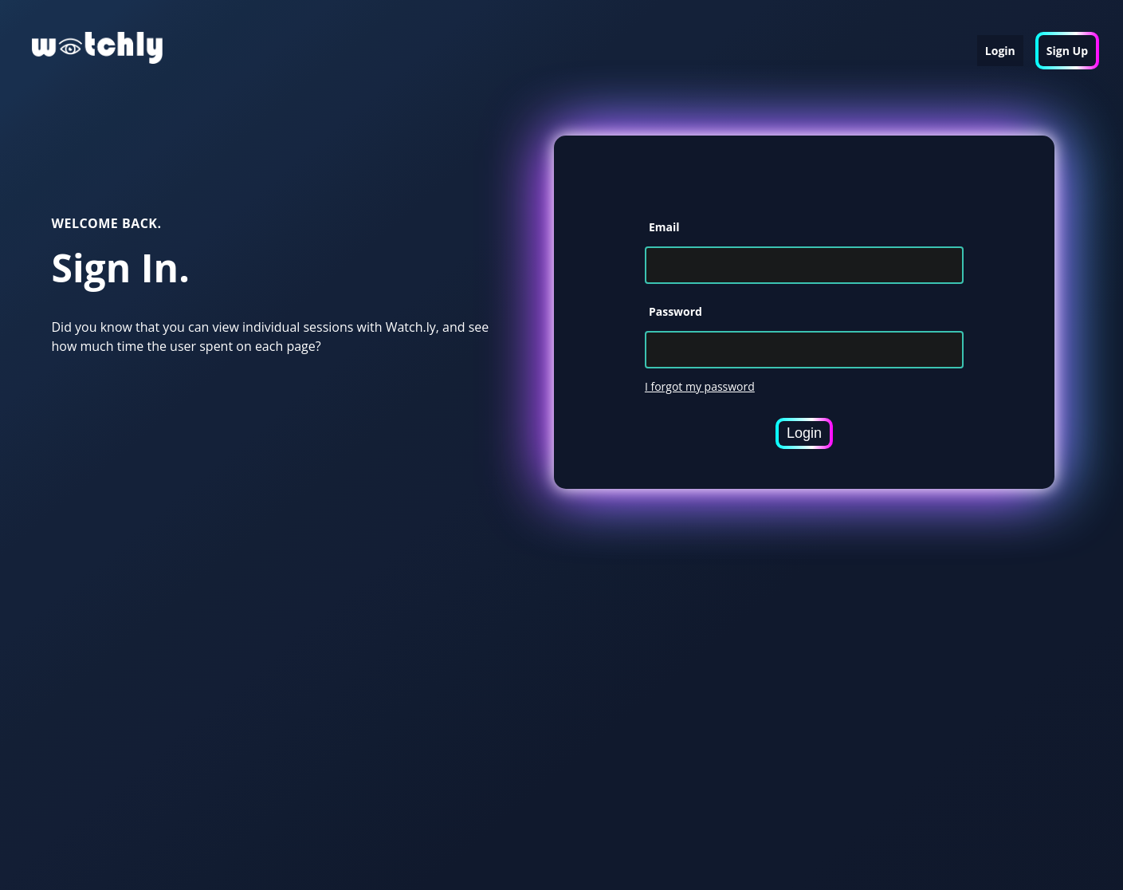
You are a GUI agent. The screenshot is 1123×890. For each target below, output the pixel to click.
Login (1000, 50)
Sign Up (1067, 50)
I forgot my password (700, 386)
